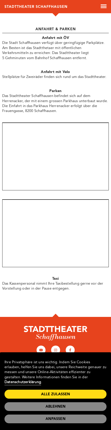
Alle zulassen (55, 394)
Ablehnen (55, 406)
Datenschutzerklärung (22, 382)
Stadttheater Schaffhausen (35, 6)
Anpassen (55, 419)
